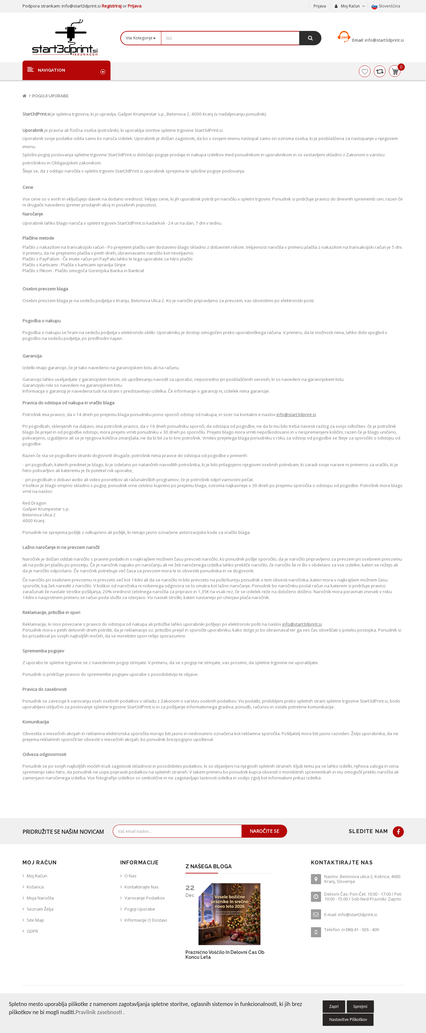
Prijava (134, 6)
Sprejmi (360, 1006)
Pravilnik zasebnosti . (100, 1012)
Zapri (334, 1006)
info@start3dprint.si (384, 40)
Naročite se (264, 831)
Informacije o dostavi (146, 920)
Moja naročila (40, 898)
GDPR (32, 931)
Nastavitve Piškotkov (348, 1019)
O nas (131, 876)
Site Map (35, 920)
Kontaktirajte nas (142, 887)
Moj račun (37, 876)
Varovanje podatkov (145, 898)
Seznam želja (40, 909)
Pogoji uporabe (50, 95)
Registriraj (112, 6)
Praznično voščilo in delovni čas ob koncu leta (224, 955)
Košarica (35, 887)
